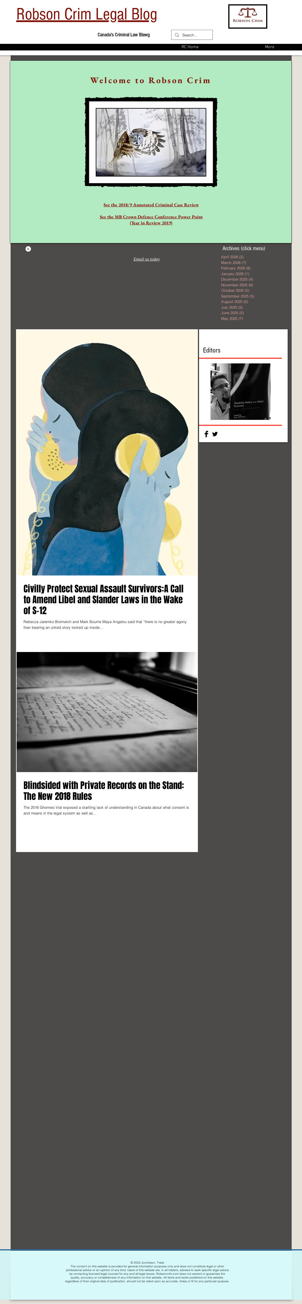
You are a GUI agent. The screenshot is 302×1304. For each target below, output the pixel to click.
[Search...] (191, 35)
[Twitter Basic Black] (215, 434)
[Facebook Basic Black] (206, 434)
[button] (240, 391)
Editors (212, 350)
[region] (150, 152)
